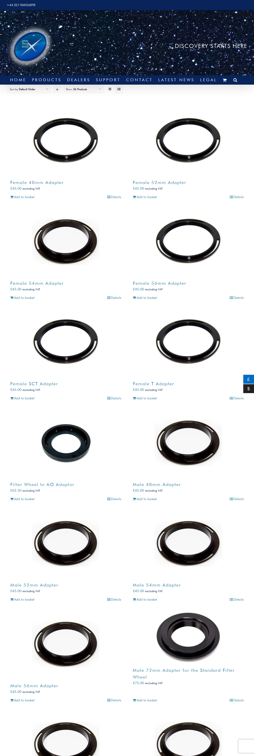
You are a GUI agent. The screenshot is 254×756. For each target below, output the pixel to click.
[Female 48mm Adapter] (66, 141)
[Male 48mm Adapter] (188, 443)
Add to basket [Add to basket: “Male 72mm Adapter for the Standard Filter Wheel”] (147, 700)
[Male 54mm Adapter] (188, 543)
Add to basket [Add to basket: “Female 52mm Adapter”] (147, 197)
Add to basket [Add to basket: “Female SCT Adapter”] (24, 398)
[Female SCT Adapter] (66, 342)
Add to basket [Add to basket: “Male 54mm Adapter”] (147, 600)
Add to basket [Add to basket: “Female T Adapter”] (147, 398)
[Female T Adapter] (188, 342)
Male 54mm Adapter (157, 585)
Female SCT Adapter (34, 383)
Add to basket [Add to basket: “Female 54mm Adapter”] (24, 298)
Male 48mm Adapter (157, 484)
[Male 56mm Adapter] (66, 644)
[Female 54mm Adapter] (66, 241)
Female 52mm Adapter (159, 182)
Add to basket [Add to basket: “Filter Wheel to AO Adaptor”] (24, 499)
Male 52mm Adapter (34, 585)
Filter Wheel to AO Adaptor (42, 484)
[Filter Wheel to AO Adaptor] (66, 443)
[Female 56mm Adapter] (188, 241)
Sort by (22, 89)
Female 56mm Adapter (159, 283)
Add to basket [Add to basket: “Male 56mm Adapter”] (24, 700)
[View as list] (118, 89)
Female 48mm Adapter (37, 182)
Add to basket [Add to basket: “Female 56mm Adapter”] (147, 298)
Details (116, 197)
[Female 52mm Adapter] (188, 141)
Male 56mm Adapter (34, 685)
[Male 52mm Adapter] (66, 543)
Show (76, 89)
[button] (235, 79)
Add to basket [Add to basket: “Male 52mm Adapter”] (24, 600)
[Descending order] (57, 89)
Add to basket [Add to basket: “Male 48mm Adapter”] (147, 499)
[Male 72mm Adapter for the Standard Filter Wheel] (188, 636)
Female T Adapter (153, 383)
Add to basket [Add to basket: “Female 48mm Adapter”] (24, 197)
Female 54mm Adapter (37, 283)
